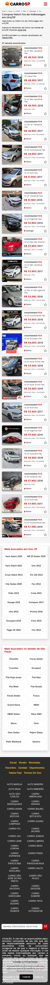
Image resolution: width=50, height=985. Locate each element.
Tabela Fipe (15, 772)
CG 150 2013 (36, 574)
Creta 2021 (36, 593)
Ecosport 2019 (13, 620)
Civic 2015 (36, 620)
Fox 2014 (36, 630)
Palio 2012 (14, 593)
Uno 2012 (36, 565)
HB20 (36, 705)
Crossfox (13, 668)
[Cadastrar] (45, 921)
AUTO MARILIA (14, 784)
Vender (23, 762)
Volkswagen (32, 11)
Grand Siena (13, 705)
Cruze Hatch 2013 (14, 574)
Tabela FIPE (7, 38)
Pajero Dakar (36, 732)
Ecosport (36, 668)
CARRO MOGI (35, 843)
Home (4, 11)
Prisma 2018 (36, 611)
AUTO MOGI (15, 789)
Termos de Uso (32, 772)
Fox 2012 (36, 584)
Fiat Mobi (13, 686)
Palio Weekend (13, 741)
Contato (22, 767)
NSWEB (9, 977)
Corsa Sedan (36, 659)
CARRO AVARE (14, 808)
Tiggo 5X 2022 (14, 630)
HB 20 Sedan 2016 (36, 556)
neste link (22, 30)
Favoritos (10, 767)
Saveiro (36, 741)
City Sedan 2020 (13, 584)
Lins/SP (17, 11)
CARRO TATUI (35, 897)
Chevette (13, 659)
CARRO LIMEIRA (35, 839)
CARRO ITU (14, 827)
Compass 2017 (36, 602)
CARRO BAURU (35, 808)
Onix (36, 723)
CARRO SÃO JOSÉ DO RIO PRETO (14, 875)
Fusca (36, 695)
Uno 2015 (13, 611)
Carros (10, 11)
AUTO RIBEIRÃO (35, 789)
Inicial (13, 762)
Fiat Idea (36, 677)
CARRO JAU (14, 834)
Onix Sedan (14, 732)
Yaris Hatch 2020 (13, 556)
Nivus (14, 723)
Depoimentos (37, 767)
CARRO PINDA (35, 851)
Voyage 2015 (13, 602)
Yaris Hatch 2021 (13, 565)
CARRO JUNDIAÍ (35, 834)
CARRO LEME (14, 839)
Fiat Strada (36, 686)
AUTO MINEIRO (35, 784)
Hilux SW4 (36, 714)
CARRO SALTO (35, 865)
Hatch (24, 11)
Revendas (34, 762)
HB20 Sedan (13, 714)
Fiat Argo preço (14, 677)
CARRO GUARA (35, 820)
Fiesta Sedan (13, 695)
